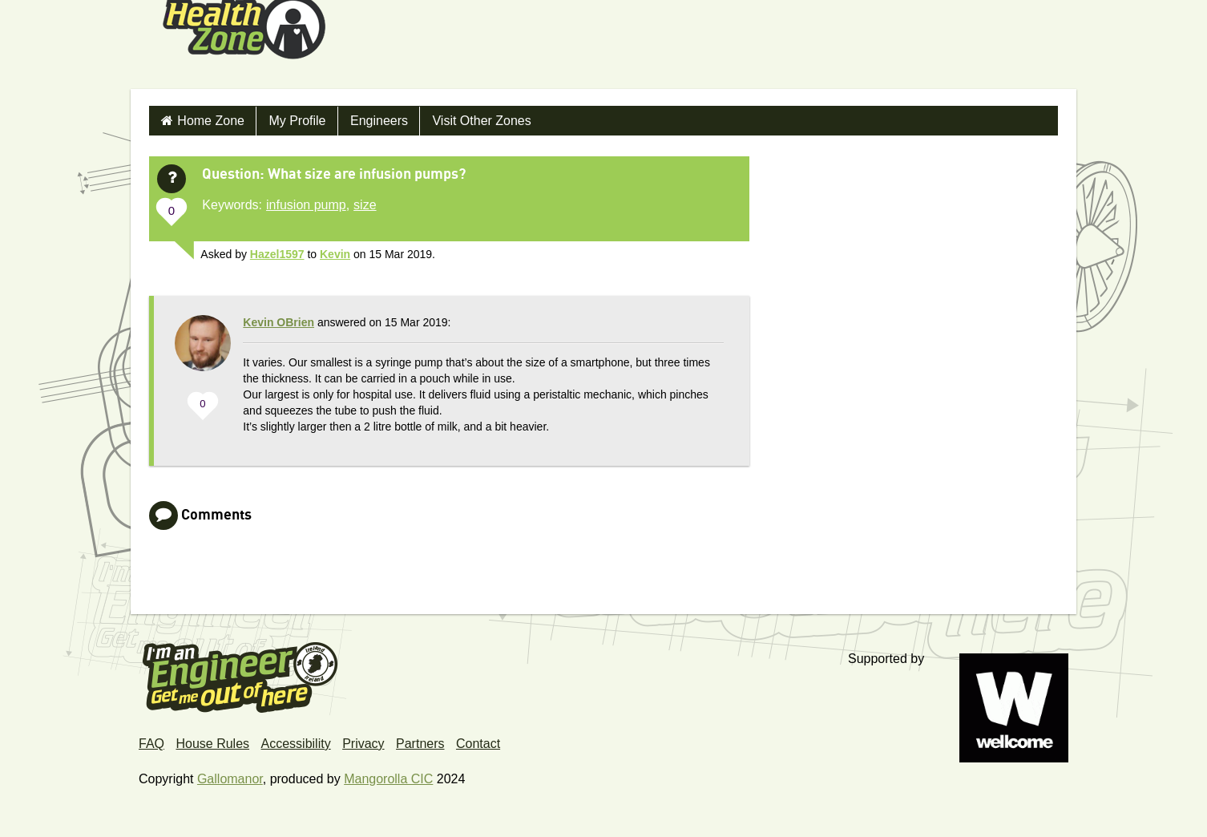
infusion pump (306, 205)
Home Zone (210, 120)
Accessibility (296, 743)
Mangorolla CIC (388, 779)
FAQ (151, 743)
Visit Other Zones (481, 120)
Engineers (379, 120)
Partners (420, 743)
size (364, 205)
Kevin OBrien (278, 322)
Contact (478, 743)
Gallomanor (230, 779)
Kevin (335, 254)
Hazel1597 (277, 254)
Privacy (363, 743)
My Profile (296, 120)
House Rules (212, 743)
